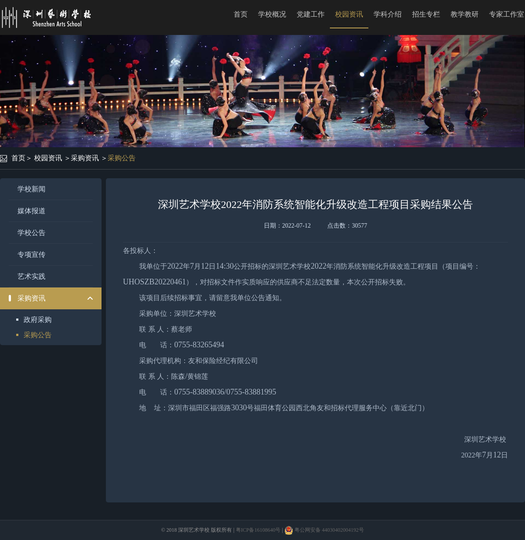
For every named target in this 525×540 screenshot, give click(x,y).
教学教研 (465, 14)
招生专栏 (426, 14)
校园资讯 (349, 14)
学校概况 (272, 14)
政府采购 (38, 319)
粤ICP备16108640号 (258, 530)
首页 (241, 14)
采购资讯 (85, 158)
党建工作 (311, 14)
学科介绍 (388, 14)
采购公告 (122, 158)
